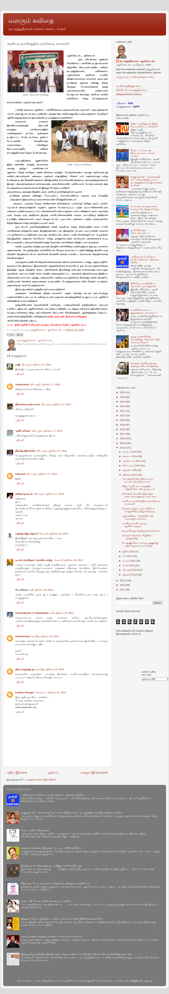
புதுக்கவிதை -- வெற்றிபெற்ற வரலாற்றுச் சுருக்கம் (138, 517)
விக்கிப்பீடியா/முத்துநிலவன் (131, 90)
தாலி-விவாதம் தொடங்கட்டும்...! (140, 231)
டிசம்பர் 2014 (130, 451)
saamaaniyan (22, 636)
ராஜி (17, 364)
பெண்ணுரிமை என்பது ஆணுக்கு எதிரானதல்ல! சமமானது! (140, 544)
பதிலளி (19, 374)
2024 (123, 401)
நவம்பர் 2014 (130, 456)
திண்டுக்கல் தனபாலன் (27, 404)
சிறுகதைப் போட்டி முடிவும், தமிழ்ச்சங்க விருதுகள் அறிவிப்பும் (55, 883)
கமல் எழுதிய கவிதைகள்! (35, 830)
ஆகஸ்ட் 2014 (131, 470)
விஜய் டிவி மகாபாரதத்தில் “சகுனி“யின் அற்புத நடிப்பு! (138, 487)
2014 (123, 447)
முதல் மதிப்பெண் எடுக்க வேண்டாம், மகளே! (46, 901)
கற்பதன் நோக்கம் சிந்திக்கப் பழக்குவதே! (137, 537)
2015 (123, 443)
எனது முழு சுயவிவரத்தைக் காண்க (135, 77)
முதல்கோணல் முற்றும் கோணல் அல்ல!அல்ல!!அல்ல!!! (52, 936)
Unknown (20, 474)
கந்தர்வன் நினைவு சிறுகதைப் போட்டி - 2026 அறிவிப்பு (51, 848)
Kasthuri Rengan (24, 692)
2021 (123, 415)
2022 (123, 411)
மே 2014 (128, 556)
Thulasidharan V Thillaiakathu (32, 613)
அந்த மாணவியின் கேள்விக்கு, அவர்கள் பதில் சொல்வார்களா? (145, 339)
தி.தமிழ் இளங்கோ (25, 451)
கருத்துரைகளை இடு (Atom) (41, 779)
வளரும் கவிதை (31, 20)
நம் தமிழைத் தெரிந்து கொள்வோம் (141, 531)
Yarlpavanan (22, 384)
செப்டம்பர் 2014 (132, 465)
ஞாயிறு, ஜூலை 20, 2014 (45, 636)
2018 (123, 429)
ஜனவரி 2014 (130, 574)
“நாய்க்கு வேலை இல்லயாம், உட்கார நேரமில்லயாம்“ (138, 480)
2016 (123, 438)
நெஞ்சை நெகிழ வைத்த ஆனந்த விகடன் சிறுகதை (144, 364)
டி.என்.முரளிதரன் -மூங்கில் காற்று (34, 560)
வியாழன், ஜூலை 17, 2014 (36, 364)
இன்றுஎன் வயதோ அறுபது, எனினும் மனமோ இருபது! (51, 865)
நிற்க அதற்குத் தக (25, 669)
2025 (123, 397)
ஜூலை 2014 (130, 475)
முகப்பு (53, 772)
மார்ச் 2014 (129, 565)
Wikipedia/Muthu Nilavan (129, 94)
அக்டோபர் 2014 (132, 461)
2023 (123, 406)
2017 (123, 434)
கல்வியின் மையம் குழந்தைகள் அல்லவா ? (143, 311)
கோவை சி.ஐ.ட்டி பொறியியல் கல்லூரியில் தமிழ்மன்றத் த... (139, 510)
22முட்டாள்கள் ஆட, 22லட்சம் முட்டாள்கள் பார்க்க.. (142, 153)
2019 (123, 424)
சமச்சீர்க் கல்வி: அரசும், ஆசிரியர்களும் (134, 525)
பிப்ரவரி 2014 (131, 570)
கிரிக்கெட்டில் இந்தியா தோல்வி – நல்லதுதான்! (143, 285)
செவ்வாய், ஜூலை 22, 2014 (50, 692)
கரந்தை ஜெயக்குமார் (26, 533)
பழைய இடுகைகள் (94, 772)
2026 (123, 392)
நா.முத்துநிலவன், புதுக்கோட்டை (138, 61)
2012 (123, 585)
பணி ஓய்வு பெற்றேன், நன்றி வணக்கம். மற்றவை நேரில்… (144, 260)
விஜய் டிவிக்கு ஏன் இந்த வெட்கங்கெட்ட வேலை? (144, 125)
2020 (123, 420)
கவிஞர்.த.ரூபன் (24, 494)
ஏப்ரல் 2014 (129, 561)
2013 (123, 580)
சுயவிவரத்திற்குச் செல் (128, 86)
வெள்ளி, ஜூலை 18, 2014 (53, 533)
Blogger (135, 980)
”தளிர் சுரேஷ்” (23, 431)
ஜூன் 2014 (129, 551)
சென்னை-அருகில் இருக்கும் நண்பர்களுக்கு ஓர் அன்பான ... (140, 495)
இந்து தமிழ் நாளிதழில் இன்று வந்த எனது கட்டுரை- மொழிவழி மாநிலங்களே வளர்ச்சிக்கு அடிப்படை (77, 954)
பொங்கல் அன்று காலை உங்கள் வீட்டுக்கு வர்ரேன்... (145, 207)
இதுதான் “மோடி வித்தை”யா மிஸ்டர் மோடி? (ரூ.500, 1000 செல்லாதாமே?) (62, 918)
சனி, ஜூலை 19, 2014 (41, 590)
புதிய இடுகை (17, 772)
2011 (123, 589)
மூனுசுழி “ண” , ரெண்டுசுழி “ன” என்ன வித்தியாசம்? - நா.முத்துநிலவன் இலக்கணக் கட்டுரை (146, 181)
